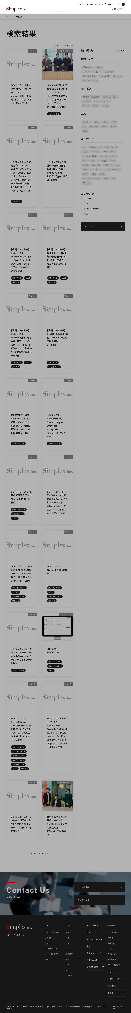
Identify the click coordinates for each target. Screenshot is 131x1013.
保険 (114, 122)
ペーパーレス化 (90, 80)
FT (84, 147)
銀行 (97, 122)
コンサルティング (102, 101)
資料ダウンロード (94, 953)
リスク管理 (104, 76)
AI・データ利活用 (90, 105)
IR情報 (110, 993)
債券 (85, 151)
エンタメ (86, 122)
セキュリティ (109, 151)
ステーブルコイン (111, 165)
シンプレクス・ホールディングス (90, 4)
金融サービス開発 (91, 96)
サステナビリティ (114, 979)
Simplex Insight (78, 9)
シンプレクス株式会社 (16, 9)
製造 (85, 131)
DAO (112, 160)
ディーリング (88, 160)
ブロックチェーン (112, 169)
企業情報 (91, 9)
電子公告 (10, 1008)
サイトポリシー (12, 1006)
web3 (105, 105)
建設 (105, 126)
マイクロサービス (108, 156)
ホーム (8, 17)
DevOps (96, 151)
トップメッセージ (114, 932)
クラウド (86, 101)
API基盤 (102, 160)
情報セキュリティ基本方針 (33, 1006)
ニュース (100, 9)
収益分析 (109, 71)
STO (85, 174)
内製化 (99, 67)
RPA (102, 174)
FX (84, 126)
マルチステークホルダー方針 (78, 1006)
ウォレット (87, 169)
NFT (98, 169)
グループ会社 (113, 965)
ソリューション (63, 9)
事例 (86, 203)
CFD (94, 174)
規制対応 (118, 76)
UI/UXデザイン (110, 96)
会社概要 (111, 943)
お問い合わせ (118, 9)
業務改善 (87, 67)
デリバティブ (111, 147)
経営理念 (111, 938)
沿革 (109, 948)
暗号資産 (94, 126)
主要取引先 (112, 959)
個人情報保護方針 (55, 1006)
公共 (113, 126)
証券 (105, 122)
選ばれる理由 (38, 9)
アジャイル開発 (89, 156)
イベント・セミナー (91, 178)
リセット (120, 51)
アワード (87, 183)
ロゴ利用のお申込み (95, 967)
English (111, 5)
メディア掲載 (109, 178)
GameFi (96, 165)
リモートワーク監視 (91, 71)
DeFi (85, 165)
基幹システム (96, 147)
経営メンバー (113, 954)
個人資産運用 (89, 76)
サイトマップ (101, 1006)
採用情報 (108, 9)
